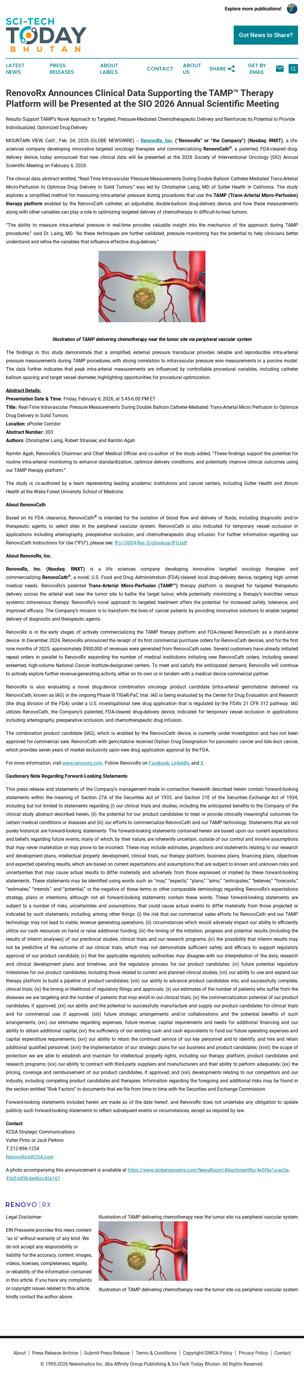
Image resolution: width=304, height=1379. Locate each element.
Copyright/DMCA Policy (207, 1353)
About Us (192, 68)
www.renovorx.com (82, 763)
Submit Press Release (106, 1353)
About (19, 1353)
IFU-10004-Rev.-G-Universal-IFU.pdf (151, 543)
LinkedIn (180, 763)
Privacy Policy (253, 1353)
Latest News (15, 68)
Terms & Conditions (156, 1353)
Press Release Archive (55, 1353)
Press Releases (62, 68)
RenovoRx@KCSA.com (29, 1157)
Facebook (159, 763)
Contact (160, 68)
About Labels (109, 68)
